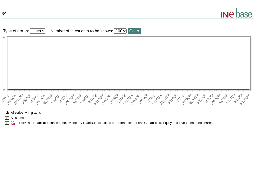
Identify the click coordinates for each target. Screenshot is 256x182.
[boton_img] (4, 13)
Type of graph (15, 31)
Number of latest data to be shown (81, 31)
